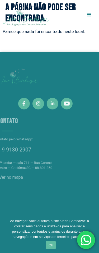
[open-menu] (89, 14)
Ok (51, 245)
